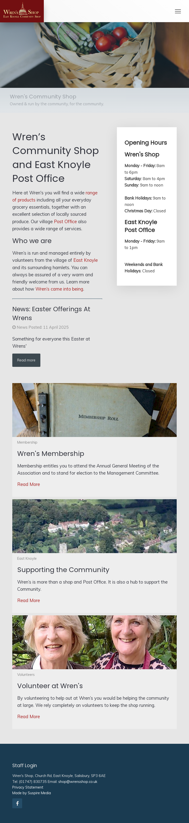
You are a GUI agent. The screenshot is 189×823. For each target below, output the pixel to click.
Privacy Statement (27, 787)
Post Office (65, 221)
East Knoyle (85, 260)
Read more (26, 360)
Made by (19, 793)
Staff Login (24, 765)
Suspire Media (39, 793)
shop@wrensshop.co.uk (77, 781)
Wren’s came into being (59, 289)
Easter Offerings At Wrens (51, 313)
